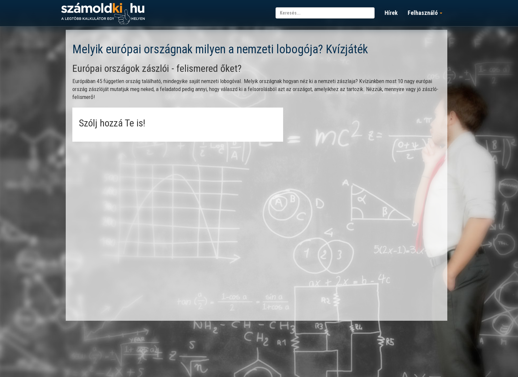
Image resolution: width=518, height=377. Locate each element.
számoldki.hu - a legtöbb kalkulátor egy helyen (103, 13)
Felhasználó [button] (425, 12)
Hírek (391, 12)
